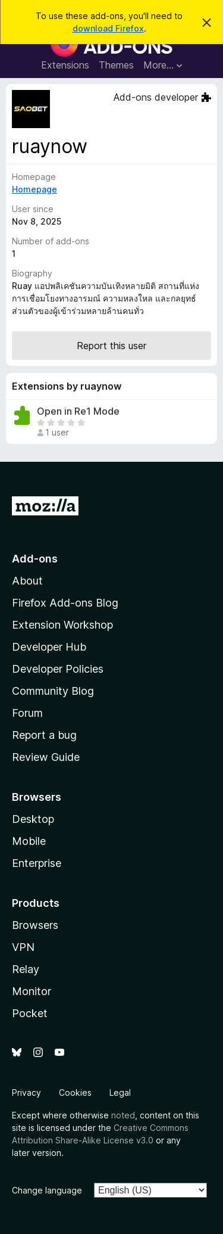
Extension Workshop (62, 624)
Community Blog (53, 691)
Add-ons (35, 558)
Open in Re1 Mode (78, 411)
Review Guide (46, 757)
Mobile (29, 841)
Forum (27, 713)
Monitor (31, 991)
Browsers (35, 925)
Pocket (30, 1013)
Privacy (26, 1092)
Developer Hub (49, 647)
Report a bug (44, 735)
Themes (116, 65)
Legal (120, 1092)
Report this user (111, 346)
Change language (47, 1190)
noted (123, 1115)
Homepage (34, 189)
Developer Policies (57, 669)
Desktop (33, 819)
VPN (23, 947)
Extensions (65, 65)
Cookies (75, 1092)
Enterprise (36, 863)
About (27, 580)
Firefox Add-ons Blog (65, 602)
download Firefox (108, 28)
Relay (25, 969)
